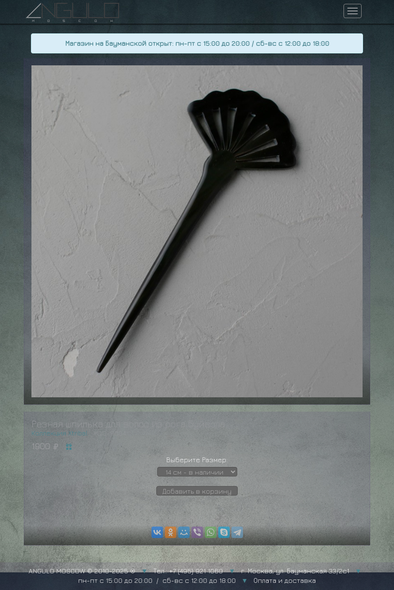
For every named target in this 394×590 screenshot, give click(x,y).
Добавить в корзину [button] (197, 491)
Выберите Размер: (197, 459)
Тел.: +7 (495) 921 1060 (188, 571)
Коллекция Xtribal (59, 433)
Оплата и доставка (284, 580)
